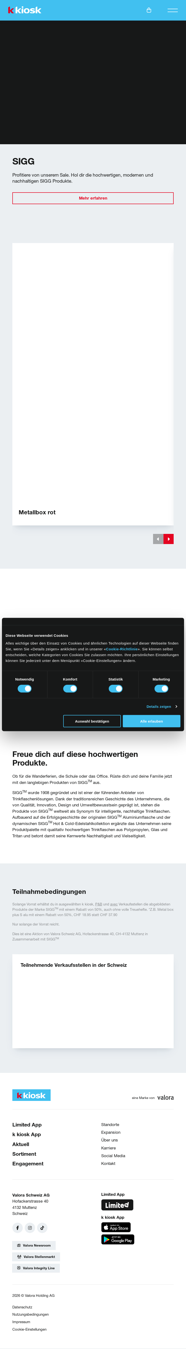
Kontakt (108, 1163)
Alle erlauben (151, 721)
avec (114, 904)
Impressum (21, 1322)
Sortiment (24, 1154)
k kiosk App (26, 1135)
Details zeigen (159, 706)
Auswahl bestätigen (92, 721)
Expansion (110, 1132)
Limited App (27, 1125)
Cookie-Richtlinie (122, 649)
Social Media (113, 1156)
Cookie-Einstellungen (29, 1329)
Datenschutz (22, 1307)
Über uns (109, 1140)
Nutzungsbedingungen (30, 1315)
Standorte (110, 1124)
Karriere (108, 1148)
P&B (98, 904)
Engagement (27, 1164)
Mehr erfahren (93, 198)
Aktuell (20, 1144)
